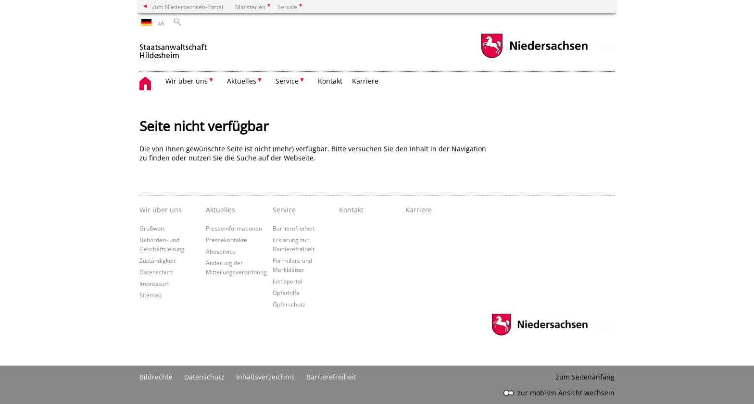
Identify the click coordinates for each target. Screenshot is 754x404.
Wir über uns (160, 209)
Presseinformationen (234, 228)
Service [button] (287, 81)
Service (284, 209)
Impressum (154, 283)
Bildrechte (156, 376)
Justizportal (287, 281)
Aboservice (221, 251)
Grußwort (152, 228)
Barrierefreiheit (293, 228)
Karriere (365, 81)
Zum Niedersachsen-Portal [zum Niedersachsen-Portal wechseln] (187, 7)
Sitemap (150, 295)
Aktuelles (220, 209)
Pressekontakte (226, 240)
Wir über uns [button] (186, 81)
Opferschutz (289, 304)
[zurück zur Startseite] (173, 47)
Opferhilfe (286, 292)
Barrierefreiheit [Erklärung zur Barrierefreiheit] (331, 376)
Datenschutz (156, 272)
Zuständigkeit (157, 260)
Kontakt (330, 81)
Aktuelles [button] (241, 81)
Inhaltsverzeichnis (265, 376)
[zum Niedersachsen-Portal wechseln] (534, 56)
